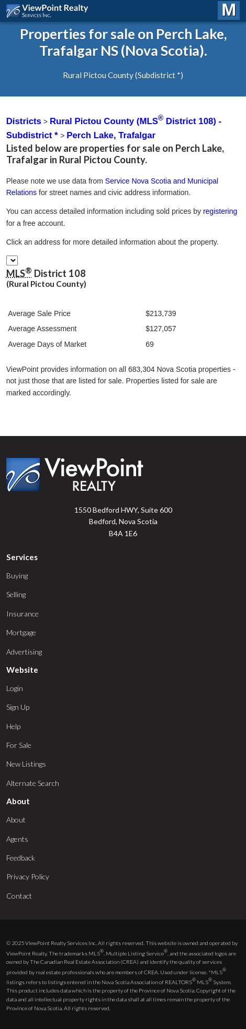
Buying (17, 575)
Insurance (22, 613)
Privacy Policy (27, 876)
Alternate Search (32, 783)
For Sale (18, 745)
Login (14, 688)
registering (220, 211)
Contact (19, 895)
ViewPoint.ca (50, 11)
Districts (23, 121)
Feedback (20, 857)
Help (13, 726)
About (16, 819)
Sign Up (17, 707)
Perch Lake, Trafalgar (110, 135)
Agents (17, 838)
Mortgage (21, 632)
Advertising (24, 651)
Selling (16, 594)
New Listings (26, 763)
